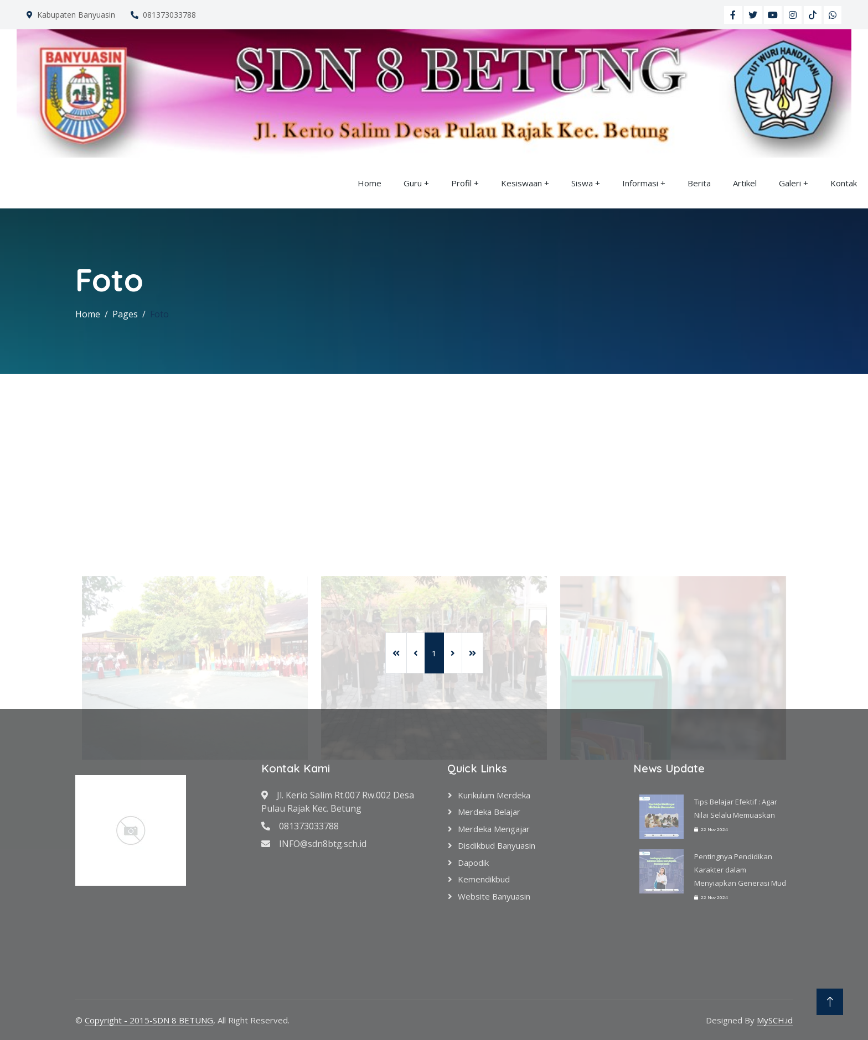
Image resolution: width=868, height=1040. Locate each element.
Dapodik (473, 862)
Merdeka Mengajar (494, 828)
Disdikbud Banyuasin (496, 845)
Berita (699, 183)
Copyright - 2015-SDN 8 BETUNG (149, 1020)
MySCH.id (775, 1020)
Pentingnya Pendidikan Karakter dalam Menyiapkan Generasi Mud (740, 869)
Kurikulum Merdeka (494, 795)
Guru (413, 183)
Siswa (582, 183)
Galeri (790, 183)
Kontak (843, 183)
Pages (125, 314)
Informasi (640, 183)
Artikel (745, 183)
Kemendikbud (484, 879)
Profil (461, 183)
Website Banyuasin (494, 896)
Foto (159, 314)
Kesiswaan (521, 183)
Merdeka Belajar (489, 811)
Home (369, 183)
